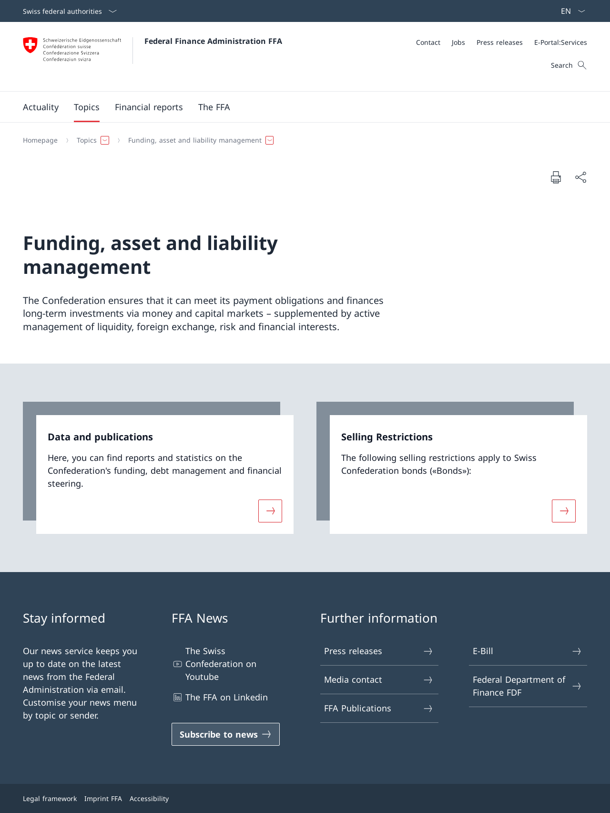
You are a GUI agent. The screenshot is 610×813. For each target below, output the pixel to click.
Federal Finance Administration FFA (213, 41)
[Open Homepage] (152, 56)
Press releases (379, 651)
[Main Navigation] (297, 107)
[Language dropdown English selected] (570, 11)
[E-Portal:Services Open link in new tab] (561, 42)
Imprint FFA (103, 798)
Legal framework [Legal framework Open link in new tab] (50, 798)
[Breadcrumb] (301, 140)
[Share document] (580, 177)
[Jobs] (458, 42)
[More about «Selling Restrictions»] (564, 511)
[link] (158, 468)
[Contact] (428, 42)
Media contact (379, 680)
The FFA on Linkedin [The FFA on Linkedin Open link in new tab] (220, 697)
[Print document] (555, 177)
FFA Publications (379, 708)
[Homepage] (40, 140)
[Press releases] (500, 42)
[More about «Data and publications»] (270, 511)
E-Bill (527, 651)
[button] (40, 107)
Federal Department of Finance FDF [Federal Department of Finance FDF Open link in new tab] (527, 686)
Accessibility (149, 798)
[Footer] (305, 798)
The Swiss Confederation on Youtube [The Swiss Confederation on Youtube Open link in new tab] (214, 663)
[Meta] (501, 42)
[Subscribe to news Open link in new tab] (226, 734)
